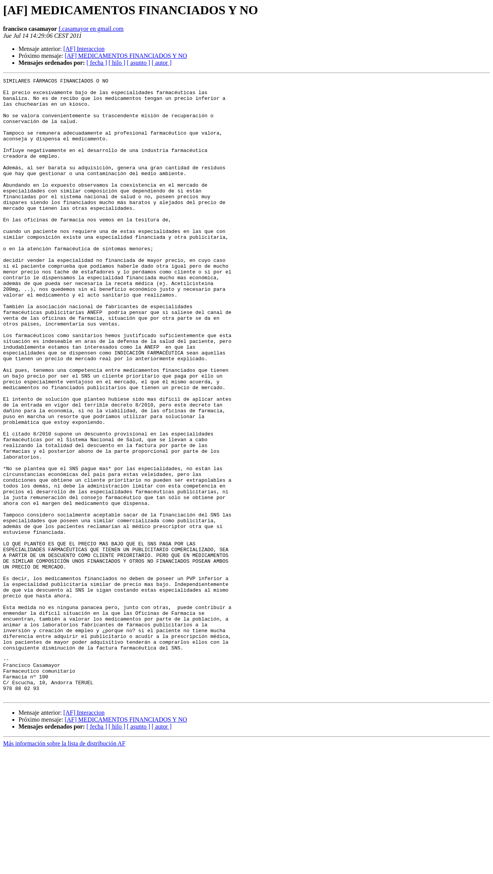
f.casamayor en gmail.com (91, 28)
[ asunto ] (138, 62)
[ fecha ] (96, 62)
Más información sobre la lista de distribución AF (64, 867)
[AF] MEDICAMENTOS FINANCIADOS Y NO (126, 55)
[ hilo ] (117, 62)
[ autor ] (162, 62)
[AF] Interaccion (83, 49)
